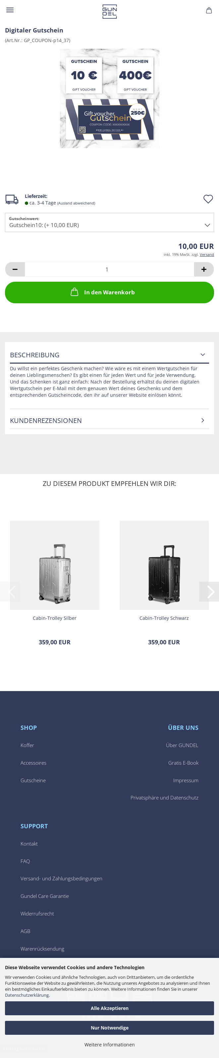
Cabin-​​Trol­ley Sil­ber (55, 618)
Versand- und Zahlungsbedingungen (61, 878)
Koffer (27, 745)
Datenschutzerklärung (27, 995)
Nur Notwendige (110, 1028)
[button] (15, 269)
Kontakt (29, 843)
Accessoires (33, 762)
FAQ (25, 861)
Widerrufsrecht (37, 913)
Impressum (185, 780)
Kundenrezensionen (46, 420)
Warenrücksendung (42, 948)
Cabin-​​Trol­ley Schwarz (164, 618)
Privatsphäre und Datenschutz (164, 797)
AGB (25, 931)
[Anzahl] (109, 269)
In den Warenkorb (102, 291)
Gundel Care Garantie (45, 896)
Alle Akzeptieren (110, 1008)
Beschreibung (35, 354)
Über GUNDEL (182, 745)
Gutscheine (33, 780)
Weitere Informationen (109, 1044)
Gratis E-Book (183, 762)
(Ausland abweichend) (76, 203)
